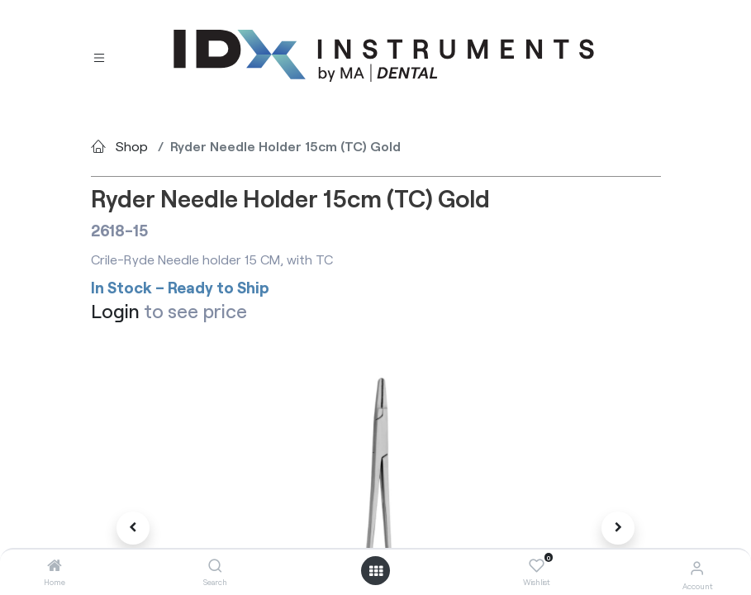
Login (115, 310)
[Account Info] (697, 567)
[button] (134, 528)
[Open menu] (376, 571)
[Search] (215, 566)
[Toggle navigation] (99, 56)
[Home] (54, 566)
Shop (132, 146)
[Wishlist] (536, 566)
